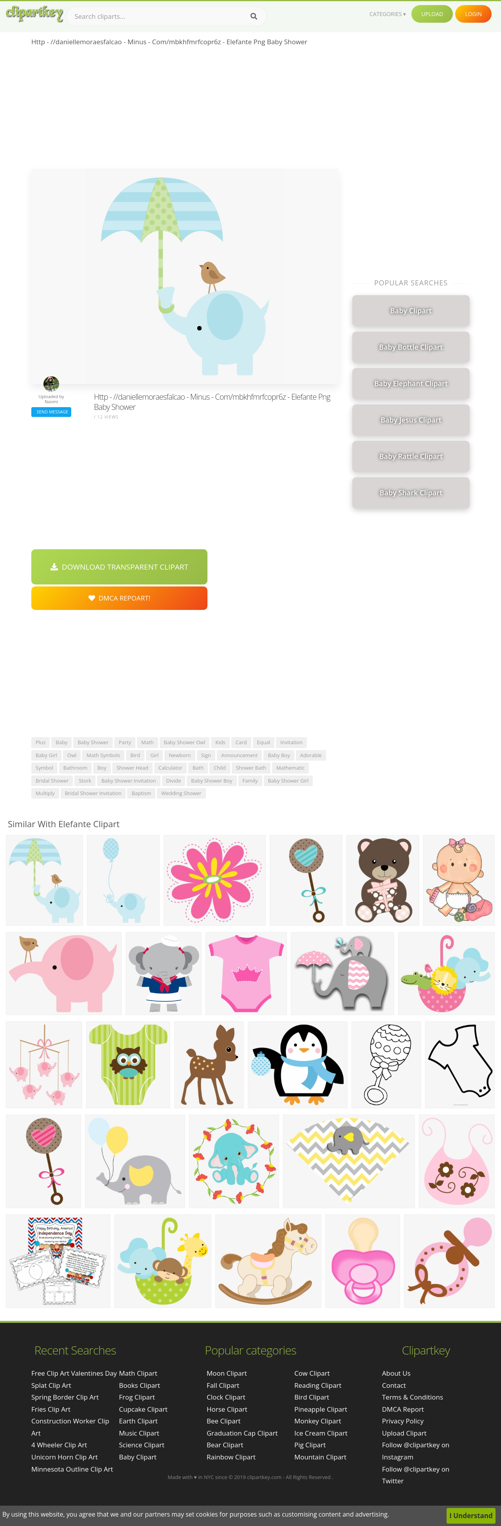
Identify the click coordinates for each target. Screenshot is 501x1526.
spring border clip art (65, 1397)
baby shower (92, 742)
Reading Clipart (317, 1385)
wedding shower (181, 793)
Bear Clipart (225, 1444)
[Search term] (166, 16)
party (125, 742)
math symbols (103, 755)
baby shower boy (211, 780)
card (241, 742)
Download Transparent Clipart (119, 567)
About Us (396, 1373)
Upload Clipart (404, 1433)
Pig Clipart (310, 1444)
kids (220, 742)
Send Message (51, 412)
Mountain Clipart (320, 1456)
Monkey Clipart (317, 1420)
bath (198, 767)
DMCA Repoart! (119, 597)
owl (71, 755)
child (220, 767)
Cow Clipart (312, 1373)
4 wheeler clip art (59, 1444)
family (250, 780)
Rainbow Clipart (231, 1456)
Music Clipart (139, 1433)
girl (154, 755)
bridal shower (52, 780)
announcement (239, 755)
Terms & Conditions (412, 1397)
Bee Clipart (224, 1420)
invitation (291, 742)
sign (206, 755)
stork (85, 780)
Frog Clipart (137, 1397)
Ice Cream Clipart (321, 1433)
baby (61, 742)
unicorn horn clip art (64, 1456)
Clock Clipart (226, 1397)
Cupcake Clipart (143, 1409)
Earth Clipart (138, 1420)
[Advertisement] (185, 110)
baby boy (279, 755)
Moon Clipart (227, 1373)
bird (135, 755)
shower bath (251, 767)
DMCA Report (403, 1409)
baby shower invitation (128, 780)
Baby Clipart (138, 1456)
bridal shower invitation (93, 793)
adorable (311, 755)
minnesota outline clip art (72, 1469)
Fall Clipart (223, 1385)
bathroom (75, 767)
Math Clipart (138, 1373)
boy (101, 767)
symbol (44, 767)
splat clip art (51, 1385)
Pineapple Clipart (320, 1409)
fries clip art (50, 1409)
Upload (432, 14)
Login (473, 14)
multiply (45, 793)
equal (263, 742)
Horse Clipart (227, 1409)
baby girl (46, 755)
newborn (180, 755)
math (147, 742)
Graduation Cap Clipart (242, 1433)
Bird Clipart (311, 1397)
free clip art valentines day (74, 1373)
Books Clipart (139, 1385)
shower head (132, 767)
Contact (394, 1385)
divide (173, 780)
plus (40, 742)
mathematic (290, 767)
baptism (141, 793)
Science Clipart (141, 1444)
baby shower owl (184, 742)
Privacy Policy (403, 1420)
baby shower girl (288, 780)
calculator (170, 767)
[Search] (254, 16)
